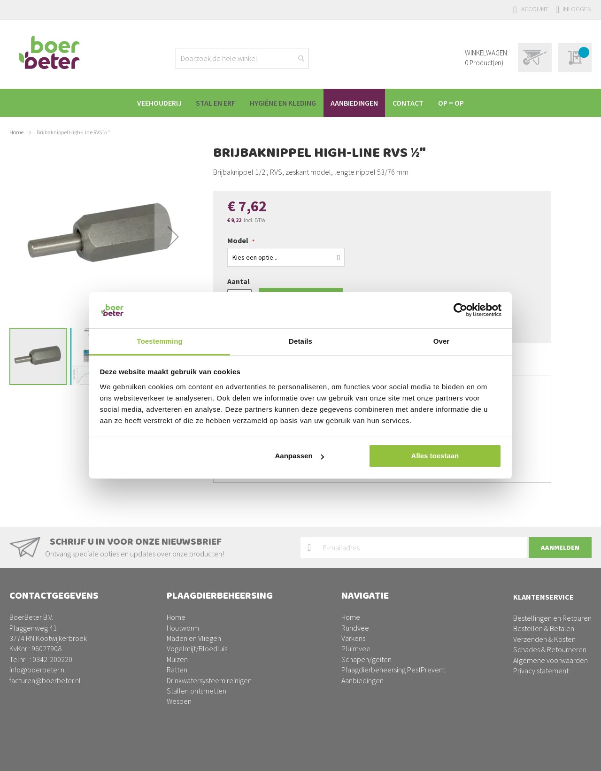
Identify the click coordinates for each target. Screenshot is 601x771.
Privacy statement (541, 670)
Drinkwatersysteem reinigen (209, 680)
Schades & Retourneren (549, 649)
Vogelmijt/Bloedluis (197, 648)
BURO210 (577, 756)
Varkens (353, 638)
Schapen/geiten (366, 659)
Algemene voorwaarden (550, 660)
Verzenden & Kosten (544, 639)
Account (534, 9)
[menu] (300, 103)
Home (16, 132)
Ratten (177, 669)
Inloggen (577, 9)
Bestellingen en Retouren (552, 618)
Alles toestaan (435, 456)
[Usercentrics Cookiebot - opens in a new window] (460, 310)
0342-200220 (52, 659)
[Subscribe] (560, 547)
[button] (173, 236)
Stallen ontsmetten (196, 690)
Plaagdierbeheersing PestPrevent (393, 669)
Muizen (177, 659)
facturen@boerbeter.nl (45, 680)
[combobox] (242, 58)
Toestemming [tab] (160, 341)
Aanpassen (299, 456)
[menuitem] (153, 103)
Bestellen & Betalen (543, 628)
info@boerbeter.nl (37, 669)
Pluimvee (355, 648)
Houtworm (183, 627)
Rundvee (355, 627)
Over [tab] (441, 341)
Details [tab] (300, 341)
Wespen (179, 701)
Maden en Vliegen (194, 638)
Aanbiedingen (362, 680)
